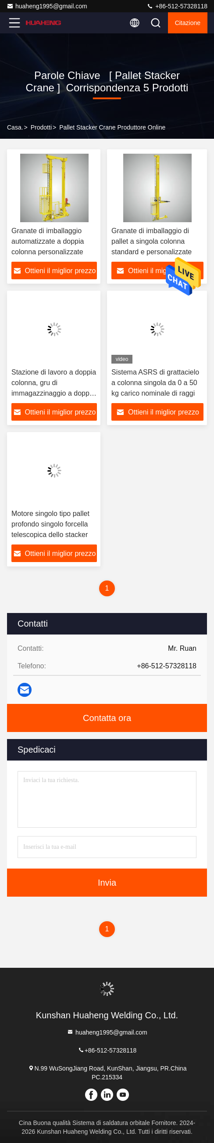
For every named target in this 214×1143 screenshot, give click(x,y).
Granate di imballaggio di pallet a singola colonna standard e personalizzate (151, 241)
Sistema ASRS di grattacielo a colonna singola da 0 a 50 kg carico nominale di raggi (155, 382)
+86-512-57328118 (176, 6)
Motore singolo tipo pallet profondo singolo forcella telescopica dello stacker (50, 524)
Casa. (15, 127)
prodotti (41, 127)
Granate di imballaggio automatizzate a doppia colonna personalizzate (47, 241)
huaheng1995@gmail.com (47, 6)
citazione (187, 22)
